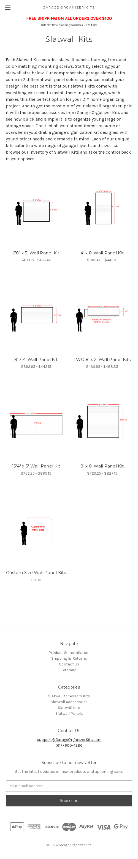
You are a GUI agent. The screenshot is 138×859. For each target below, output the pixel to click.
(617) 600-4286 (69, 745)
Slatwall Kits (69, 707)
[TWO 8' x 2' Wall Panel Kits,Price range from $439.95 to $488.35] (102, 314)
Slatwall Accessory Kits (69, 696)
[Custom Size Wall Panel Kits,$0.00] (36, 527)
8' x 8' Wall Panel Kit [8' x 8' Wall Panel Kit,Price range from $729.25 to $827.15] (102, 466)
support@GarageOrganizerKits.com (69, 739)
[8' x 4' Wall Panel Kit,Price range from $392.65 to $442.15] (36, 314)
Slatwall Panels (69, 713)
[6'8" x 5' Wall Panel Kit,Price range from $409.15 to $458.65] (36, 207)
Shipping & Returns (69, 658)
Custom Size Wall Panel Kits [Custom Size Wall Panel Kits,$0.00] (36, 572)
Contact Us (69, 664)
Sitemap (69, 670)
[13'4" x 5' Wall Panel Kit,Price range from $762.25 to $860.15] (36, 420)
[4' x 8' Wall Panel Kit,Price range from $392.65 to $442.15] (102, 207)
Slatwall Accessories (69, 702)
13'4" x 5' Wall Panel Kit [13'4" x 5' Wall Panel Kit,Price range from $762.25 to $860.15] (36, 466)
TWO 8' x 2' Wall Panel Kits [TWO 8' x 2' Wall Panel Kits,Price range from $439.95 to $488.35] (102, 359)
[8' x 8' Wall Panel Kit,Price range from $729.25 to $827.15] (102, 420)
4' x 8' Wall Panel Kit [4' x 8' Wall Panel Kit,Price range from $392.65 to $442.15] (102, 252)
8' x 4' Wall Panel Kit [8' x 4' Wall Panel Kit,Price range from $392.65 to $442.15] (36, 359)
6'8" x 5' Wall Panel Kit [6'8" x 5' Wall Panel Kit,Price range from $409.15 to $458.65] (36, 252)
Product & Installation (69, 652)
